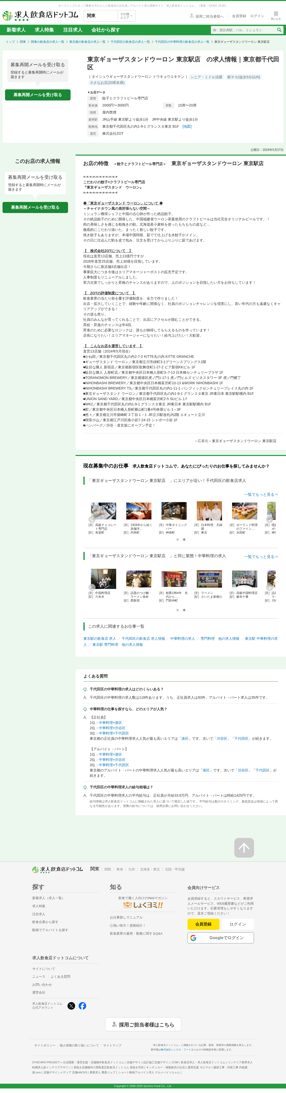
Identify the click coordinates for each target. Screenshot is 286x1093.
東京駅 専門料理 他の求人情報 (117, 645)
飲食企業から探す (45, 922)
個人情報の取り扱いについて (79, 1045)
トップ (10, 42)
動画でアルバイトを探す (50, 930)
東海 (119, 869)
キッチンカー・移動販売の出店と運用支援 (178, 1067)
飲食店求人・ (203, 1062)
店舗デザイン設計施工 (152, 1062)
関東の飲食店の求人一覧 (47, 42)
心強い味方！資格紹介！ (128, 925)
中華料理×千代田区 (114, 733)
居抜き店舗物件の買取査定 (109, 1067)
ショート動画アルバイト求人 (149, 1072)
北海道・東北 (150, 869)
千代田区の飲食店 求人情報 (143, 639)
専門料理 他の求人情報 (220, 639)
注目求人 (72, 29)
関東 (23, 42)
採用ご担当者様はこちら (146, 1024)
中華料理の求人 (182, 639)
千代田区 (241, 738)
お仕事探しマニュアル (126, 917)
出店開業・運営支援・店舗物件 (93, 1062)
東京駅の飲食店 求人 (99, 639)
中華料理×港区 (110, 723)
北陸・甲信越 (175, 869)
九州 (131, 869)
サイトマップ (112, 1045)
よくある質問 (60, 976)
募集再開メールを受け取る (38, 95)
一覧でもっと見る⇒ (261, 494)
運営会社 (38, 992)
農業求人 (102, 1072)
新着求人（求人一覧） (48, 898)
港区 (184, 738)
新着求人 (16, 29)
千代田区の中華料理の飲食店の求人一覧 (182, 42)
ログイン (238, 924)
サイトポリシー (44, 1045)
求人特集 (44, 29)
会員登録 (203, 924)
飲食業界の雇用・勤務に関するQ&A (136, 933)
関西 (108, 869)
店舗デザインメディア (65, 1072)
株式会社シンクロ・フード (176, 1049)
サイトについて (43, 969)
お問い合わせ (42, 984)
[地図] (187, 126)
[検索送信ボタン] (279, 30)
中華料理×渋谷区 (112, 728)
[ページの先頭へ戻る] (244, 848)
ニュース (38, 976)
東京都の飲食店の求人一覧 (87, 42)
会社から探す (105, 29)
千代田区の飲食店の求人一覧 (130, 42)
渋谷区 (222, 738)
